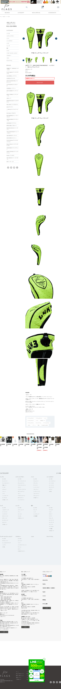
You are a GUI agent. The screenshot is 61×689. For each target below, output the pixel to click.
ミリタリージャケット (22, 489)
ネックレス (20, 540)
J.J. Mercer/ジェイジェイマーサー (12, 110)
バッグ (45, 418)
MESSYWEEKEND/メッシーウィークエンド (12, 116)
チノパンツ (35, 485)
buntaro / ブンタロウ (10, 155)
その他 (50, 491)
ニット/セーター (5, 495)
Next (56, 39)
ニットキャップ (36, 514)
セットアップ (4, 481)
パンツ (8, 38)
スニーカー (20, 514)
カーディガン (4, 497)
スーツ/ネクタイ (9, 40)
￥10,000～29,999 (44, 425)
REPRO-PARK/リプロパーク (11, 125)
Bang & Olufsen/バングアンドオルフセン (12, 145)
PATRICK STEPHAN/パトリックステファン (12, 152)
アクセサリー (9, 55)
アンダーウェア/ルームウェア (12, 53)
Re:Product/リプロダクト (11, 113)
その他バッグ (42, 420)
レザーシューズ (21, 509)
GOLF (9, 16)
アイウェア (51, 509)
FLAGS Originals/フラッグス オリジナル (12, 73)
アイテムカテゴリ (30, 418)
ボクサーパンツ (5, 540)
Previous (24, 39)
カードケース (51, 522)
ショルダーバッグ (5, 509)
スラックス (35, 483)
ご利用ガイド (18, 679)
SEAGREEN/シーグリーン (11, 88)
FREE (38, 425)
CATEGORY (21, 12)
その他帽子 (35, 516)
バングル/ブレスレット (22, 544)
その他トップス (5, 499)
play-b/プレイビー (10, 106)
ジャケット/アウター (10, 35)
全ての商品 (58, 473)
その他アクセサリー (21, 551)
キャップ (35, 509)
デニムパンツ (35, 481)
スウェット (4, 489)
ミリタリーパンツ (36, 491)
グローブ (50, 514)
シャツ (3, 493)
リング (19, 542)
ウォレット (51, 518)
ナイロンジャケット (21, 495)
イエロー (29, 425)
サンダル (19, 516)
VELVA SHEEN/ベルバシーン (11, 137)
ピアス (19, 549)
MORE (4, 631)
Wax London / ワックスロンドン (12, 104)
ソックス (4, 544)
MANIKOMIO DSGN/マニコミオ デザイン (13, 101)
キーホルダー (51, 526)
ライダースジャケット (22, 485)
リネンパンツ (35, 489)
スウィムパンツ (36, 495)
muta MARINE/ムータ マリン (12, 75)
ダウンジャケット (21, 491)
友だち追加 (37, 680)
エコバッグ (4, 522)
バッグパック (4, 514)
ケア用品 (50, 528)
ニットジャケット (21, 499)
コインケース (51, 520)
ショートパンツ (36, 493)
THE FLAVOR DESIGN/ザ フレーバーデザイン (12, 132)
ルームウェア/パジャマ (6, 542)
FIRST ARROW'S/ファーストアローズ (12, 158)
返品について (2, 614)
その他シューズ (21, 518)
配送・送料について (20, 675)
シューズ (8, 45)
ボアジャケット (20, 497)
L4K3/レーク (5, 16)
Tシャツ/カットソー (6, 483)
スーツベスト (51, 483)
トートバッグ (4, 511)
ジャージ (4, 491)
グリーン (34, 425)
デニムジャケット (21, 483)
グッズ (8, 50)
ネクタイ (50, 489)
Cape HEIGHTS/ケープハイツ (12, 135)
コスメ (8, 58)
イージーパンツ (36, 487)
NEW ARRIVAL (36, 12)
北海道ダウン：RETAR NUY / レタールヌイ (12, 69)
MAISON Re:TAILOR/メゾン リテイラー (12, 128)
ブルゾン (19, 487)
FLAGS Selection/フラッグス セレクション (12, 141)
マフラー (50, 516)
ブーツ (19, 511)
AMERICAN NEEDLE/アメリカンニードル (12, 120)
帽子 (7, 48)
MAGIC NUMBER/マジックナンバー (12, 91)
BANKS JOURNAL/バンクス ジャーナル (12, 95)
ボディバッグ (4, 518)
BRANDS (7, 12)
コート (19, 493)
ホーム (1, 16)
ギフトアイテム (38, 422)
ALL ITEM (4, 478)
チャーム (19, 547)
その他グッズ (51, 530)
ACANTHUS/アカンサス (11, 78)
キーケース (51, 524)
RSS (27, 679)
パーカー (4, 487)
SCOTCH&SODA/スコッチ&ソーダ (12, 85)
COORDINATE (52, 12)
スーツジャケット (52, 481)
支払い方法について (20, 673)
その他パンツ (35, 497)
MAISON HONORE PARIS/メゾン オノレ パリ (12, 81)
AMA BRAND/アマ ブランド (11, 123)
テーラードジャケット (22, 481)
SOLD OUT (40, 82)
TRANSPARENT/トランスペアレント (12, 148)
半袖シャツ (4, 485)
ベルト (50, 511)
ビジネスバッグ (5, 520)
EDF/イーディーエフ (10, 161)
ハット (34, 511)
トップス (8, 33)
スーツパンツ (51, 485)
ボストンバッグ (5, 516)
